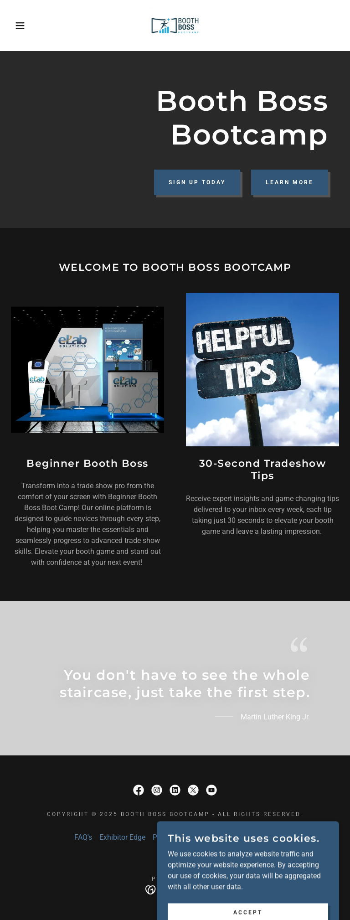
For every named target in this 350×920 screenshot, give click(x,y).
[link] (175, 25)
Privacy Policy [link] (175, 837)
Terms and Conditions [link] (240, 837)
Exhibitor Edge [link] (122, 837)
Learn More (290, 182)
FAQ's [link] (83, 837)
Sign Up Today (197, 182)
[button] (17, 25)
